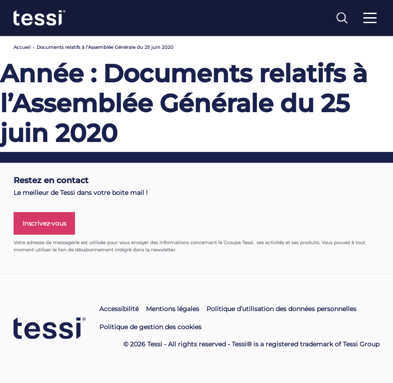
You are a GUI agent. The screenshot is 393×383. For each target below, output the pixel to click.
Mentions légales (172, 309)
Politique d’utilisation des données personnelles (281, 309)
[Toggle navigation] (369, 23)
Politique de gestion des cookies (150, 327)
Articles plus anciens (37, 157)
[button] (18, 377)
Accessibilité (119, 309)
